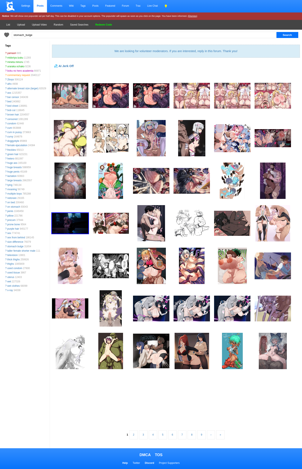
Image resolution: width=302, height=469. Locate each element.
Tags (83, 5)
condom (11, 123)
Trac (138, 5)
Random (58, 24)
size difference (15, 241)
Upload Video (39, 24)
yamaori (11, 53)
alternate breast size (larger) (22, 88)
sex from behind (16, 237)
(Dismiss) (192, 16)
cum (9, 127)
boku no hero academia (20, 70)
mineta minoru (15, 62)
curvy (10, 136)
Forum (125, 5)
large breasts (14, 180)
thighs (10, 263)
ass (9, 92)
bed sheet (12, 105)
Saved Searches (79, 24)
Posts (40, 5)
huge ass (12, 163)
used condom (14, 268)
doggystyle (13, 141)
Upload (21, 24)
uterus (10, 277)
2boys (10, 79)
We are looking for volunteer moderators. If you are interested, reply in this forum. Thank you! (175, 51)
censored (12, 119)
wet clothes (13, 285)
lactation (12, 176)
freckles (11, 149)
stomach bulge (15, 246)
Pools (95, 5)
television (12, 255)
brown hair (13, 114)
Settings (25, 5)
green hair (12, 154)
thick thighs (13, 259)
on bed (11, 202)
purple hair (13, 228)
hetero (10, 158)
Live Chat (152, 5)
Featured (110, 5)
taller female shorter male (21, 250)
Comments (56, 5)
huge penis (13, 171)
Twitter (136, 463)
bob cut (11, 110)
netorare (12, 198)
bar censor (13, 97)
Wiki (71, 5)
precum (11, 220)
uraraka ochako (16, 66)
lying (9, 185)
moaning (12, 189)
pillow (10, 215)
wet (9, 281)
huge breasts (14, 167)
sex (9, 233)
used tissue (13, 272)
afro (9, 83)
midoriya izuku (15, 57)
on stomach (13, 206)
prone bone (13, 224)
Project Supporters (169, 463)
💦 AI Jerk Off (64, 66)
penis (10, 211)
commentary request (18, 75)
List (8, 24)
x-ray (10, 290)
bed (9, 101)
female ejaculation (17, 145)
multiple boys (14, 193)
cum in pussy (14, 132)
